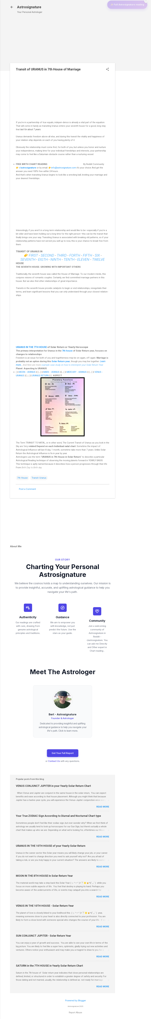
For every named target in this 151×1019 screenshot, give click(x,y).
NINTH (55, 259)
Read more (102, 806)
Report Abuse (75, 1012)
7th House (22, 477)
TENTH (69, 259)
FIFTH (88, 255)
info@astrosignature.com (63, 167)
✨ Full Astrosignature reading (125, 16)
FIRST (33, 255)
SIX (98, 255)
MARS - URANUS (51, 372)
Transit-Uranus (38, 477)
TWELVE (99, 259)
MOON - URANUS (27, 372)
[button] (107, 69)
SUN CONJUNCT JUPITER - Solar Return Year (43, 935)
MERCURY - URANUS (77, 372)
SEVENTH (28, 259)
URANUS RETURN (40, 375)
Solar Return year (61, 361)
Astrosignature (29, 7)
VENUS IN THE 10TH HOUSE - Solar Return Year (45, 905)
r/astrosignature (27, 167)
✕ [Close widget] (146, 12)
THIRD (62, 255)
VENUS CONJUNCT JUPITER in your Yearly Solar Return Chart (53, 785)
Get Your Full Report (63, 753)
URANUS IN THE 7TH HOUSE (31, 347)
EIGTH (43, 259)
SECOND (48, 255)
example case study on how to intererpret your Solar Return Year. (72, 365)
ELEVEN (83, 259)
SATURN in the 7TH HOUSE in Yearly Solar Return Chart (49, 965)
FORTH (74, 255)
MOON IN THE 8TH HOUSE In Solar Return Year (44, 875)
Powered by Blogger (75, 1000)
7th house (67, 350)
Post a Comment (27, 489)
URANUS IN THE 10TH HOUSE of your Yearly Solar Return (50, 845)
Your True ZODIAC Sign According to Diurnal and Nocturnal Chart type (58, 815)
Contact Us (54, 761)
